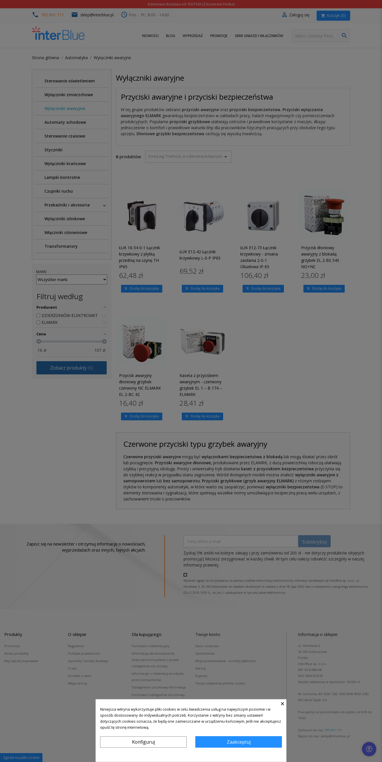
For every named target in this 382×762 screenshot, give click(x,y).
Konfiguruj (143, 742)
